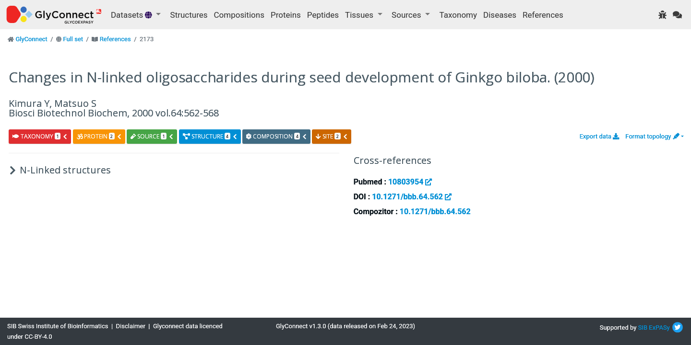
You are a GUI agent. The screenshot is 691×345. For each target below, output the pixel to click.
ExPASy (659, 327)
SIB (642, 327)
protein (99, 136)
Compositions (239, 15)
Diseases (499, 15)
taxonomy (40, 136)
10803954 (410, 181)
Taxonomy (458, 15)
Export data (600, 136)
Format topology (652, 136)
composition (276, 136)
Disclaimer (130, 326)
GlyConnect (31, 39)
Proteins (286, 15)
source (152, 136)
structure (210, 136)
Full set (73, 39)
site (331, 136)
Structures (189, 15)
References (543, 15)
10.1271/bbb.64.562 (412, 196)
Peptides (323, 15)
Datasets (132, 15)
